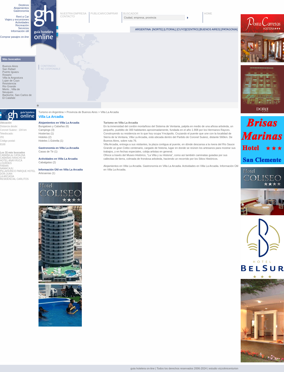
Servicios (23, 28)
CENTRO (192, 29)
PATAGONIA (229, 29)
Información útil (20, 31)
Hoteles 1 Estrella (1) (51, 140)
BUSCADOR (130, 13)
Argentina (58, 112)
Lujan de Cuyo (10, 80)
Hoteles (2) (45, 137)
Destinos (24, 5)
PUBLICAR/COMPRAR (104, 13)
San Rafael (8, 69)
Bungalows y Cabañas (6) (54, 126)
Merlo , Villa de (11, 89)
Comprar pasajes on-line (14, 36)
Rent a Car (22, 16)
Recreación (22, 25)
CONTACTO (67, 16)
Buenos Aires (10, 66)
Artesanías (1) (47, 173)
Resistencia (9, 83)
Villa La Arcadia (110, 112)
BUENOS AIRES (210, 29)
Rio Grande (9, 86)
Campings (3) (46, 129)
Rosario (7, 74)
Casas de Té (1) (48, 151)
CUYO (181, 29)
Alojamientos (21, 7)
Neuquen (7, 92)
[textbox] (154, 17)
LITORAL (169, 29)
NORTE (157, 29)
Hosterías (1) (46, 133)
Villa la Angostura (12, 77)
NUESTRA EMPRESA (73, 13)
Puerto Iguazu (10, 71)
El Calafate (8, 97)
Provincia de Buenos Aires (82, 112)
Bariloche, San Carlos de (17, 95)
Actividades (22, 22)
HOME (208, 13)
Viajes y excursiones (17, 19)
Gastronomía (21, 10)
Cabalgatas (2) (47, 162)
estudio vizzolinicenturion (223, 368)
